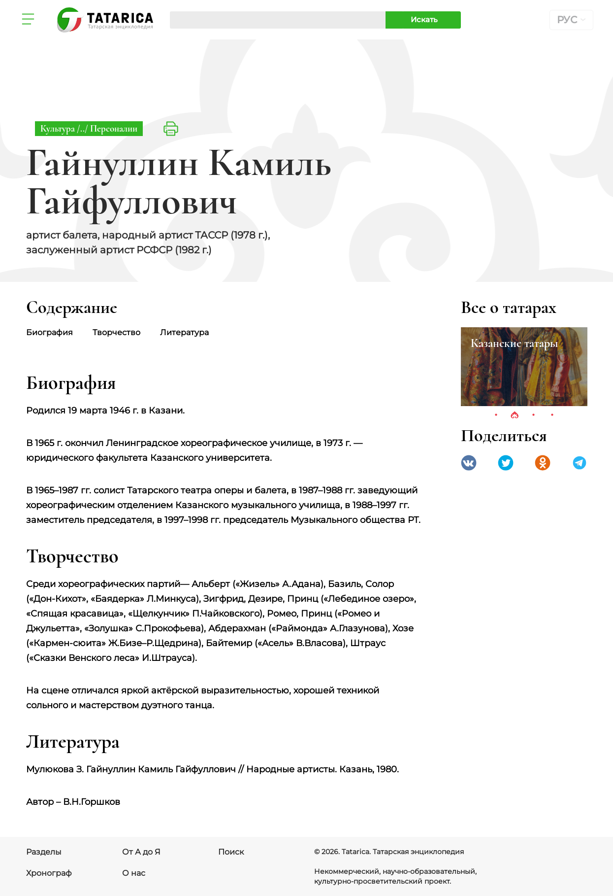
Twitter (506, 463)
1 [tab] (495, 415)
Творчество (116, 332)
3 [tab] (533, 415)
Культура (58, 128)
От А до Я (141, 852)
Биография (49, 332)
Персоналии (113, 128)
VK (469, 463)
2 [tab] (514, 415)
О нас (133, 873)
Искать (424, 19)
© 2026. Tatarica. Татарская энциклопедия (389, 851)
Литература (184, 332)
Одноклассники (542, 463)
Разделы (44, 852)
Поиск (231, 852)
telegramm (579, 463)
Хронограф (49, 873)
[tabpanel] (524, 366)
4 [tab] (552, 415)
